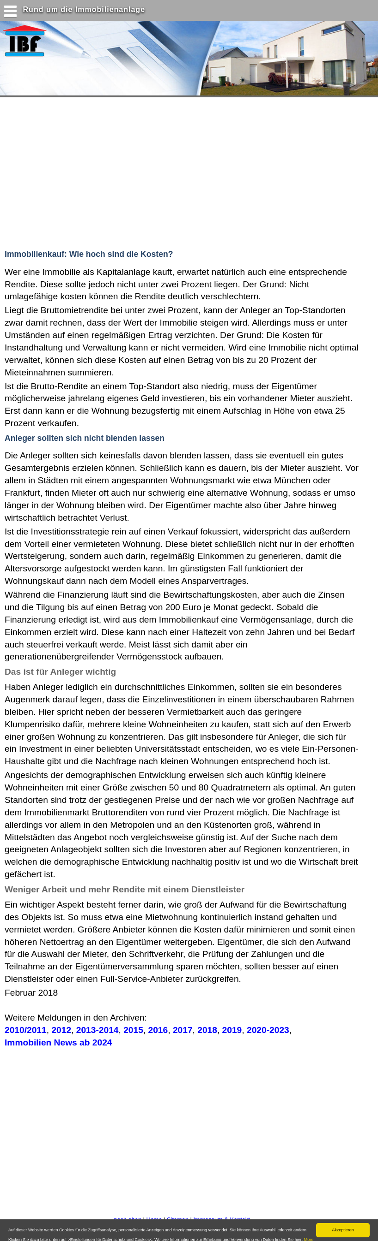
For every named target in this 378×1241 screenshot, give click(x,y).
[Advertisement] (180, 171)
